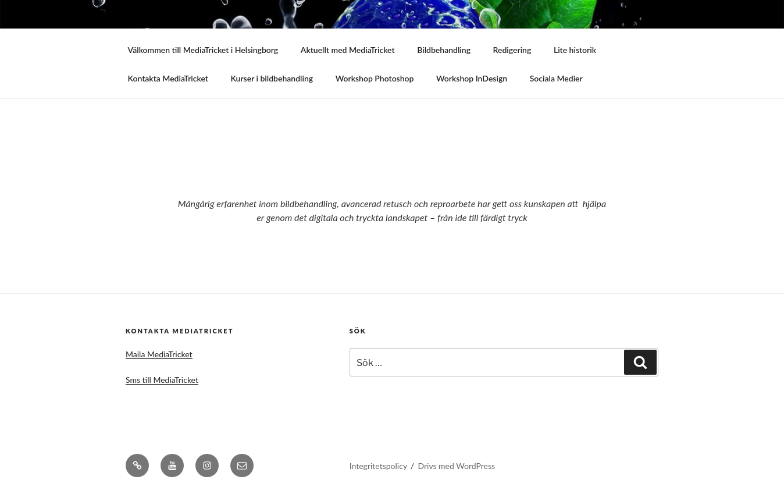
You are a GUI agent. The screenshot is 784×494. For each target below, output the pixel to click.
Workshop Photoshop (375, 78)
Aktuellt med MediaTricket (348, 50)
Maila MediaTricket (159, 354)
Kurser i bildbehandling (272, 78)
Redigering (512, 50)
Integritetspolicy (378, 466)
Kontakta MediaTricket (168, 78)
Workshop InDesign (471, 78)
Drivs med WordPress (456, 466)
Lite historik (575, 50)
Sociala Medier (556, 78)
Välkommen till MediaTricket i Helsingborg (203, 50)
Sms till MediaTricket (162, 380)
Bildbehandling (444, 50)
